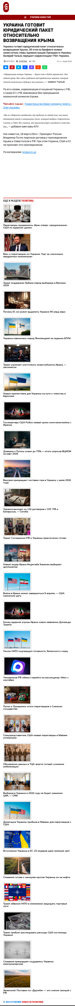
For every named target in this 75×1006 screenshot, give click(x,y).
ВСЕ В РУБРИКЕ (24, 1002)
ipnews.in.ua (29, 152)
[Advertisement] (37, 175)
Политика (21, 61)
